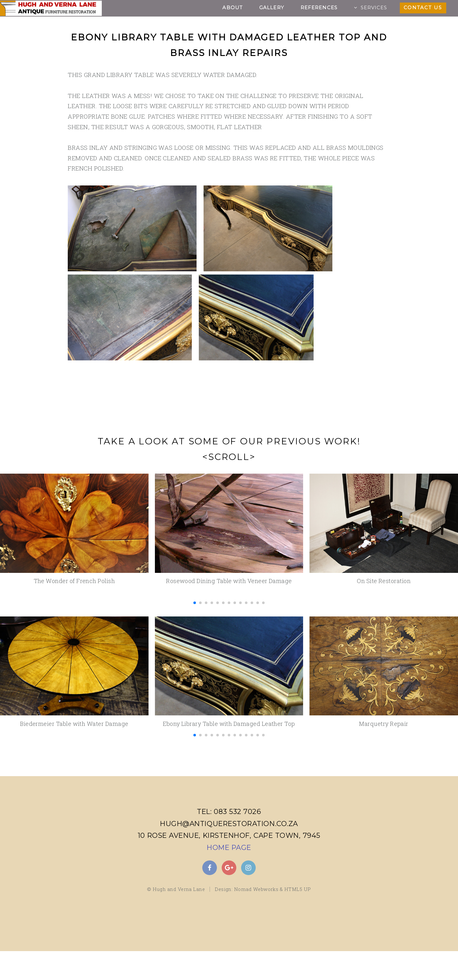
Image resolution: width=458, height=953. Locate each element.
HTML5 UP (297, 891)
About (232, 7)
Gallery (271, 7)
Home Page (229, 847)
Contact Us (423, 7)
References (319, 7)
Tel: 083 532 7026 (229, 811)
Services (374, 7)
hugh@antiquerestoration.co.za (229, 823)
